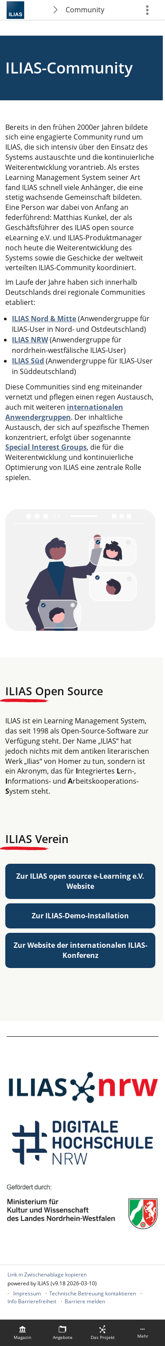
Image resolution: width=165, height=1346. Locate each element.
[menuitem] (22, 1333)
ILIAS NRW (30, 340)
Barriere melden (85, 1301)
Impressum (27, 1293)
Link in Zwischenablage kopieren (47, 1274)
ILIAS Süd (28, 361)
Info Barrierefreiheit (31, 1301)
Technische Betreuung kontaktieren (92, 1293)
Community (85, 10)
